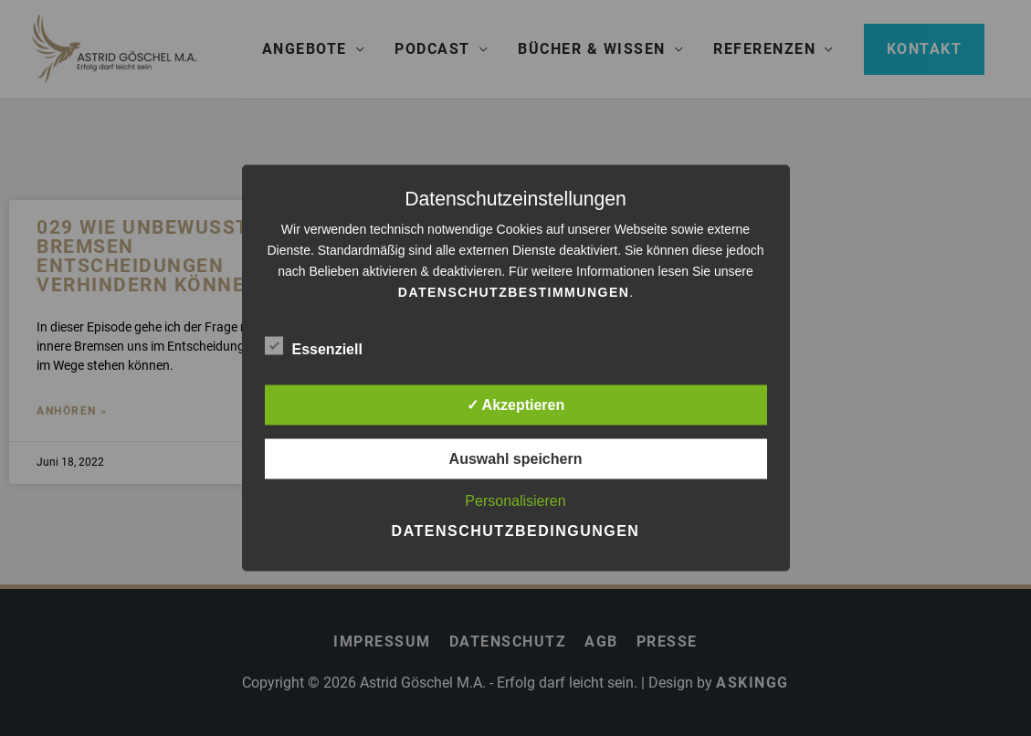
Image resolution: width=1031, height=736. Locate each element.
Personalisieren (515, 501)
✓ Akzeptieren (516, 405)
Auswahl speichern (516, 459)
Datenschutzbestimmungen (514, 292)
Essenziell (314, 346)
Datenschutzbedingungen (516, 531)
